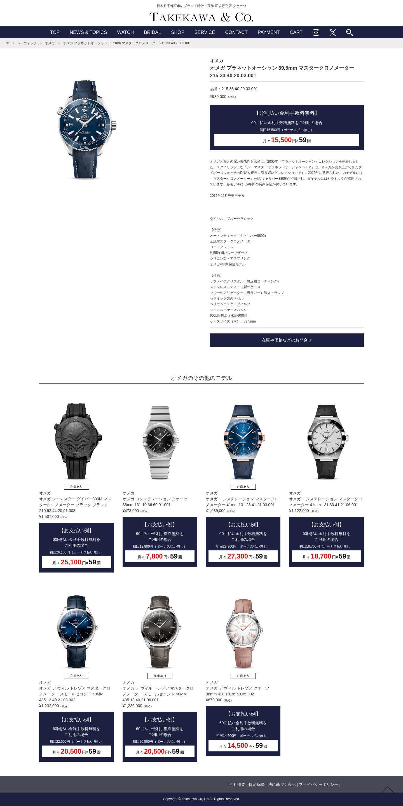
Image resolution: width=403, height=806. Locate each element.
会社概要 (237, 784)
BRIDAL (152, 32)
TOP (55, 32)
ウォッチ (30, 43)
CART (296, 32)
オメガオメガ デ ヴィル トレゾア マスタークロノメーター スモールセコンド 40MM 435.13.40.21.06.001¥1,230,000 (160, 671)
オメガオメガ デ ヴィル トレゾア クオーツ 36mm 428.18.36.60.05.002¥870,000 (243, 668)
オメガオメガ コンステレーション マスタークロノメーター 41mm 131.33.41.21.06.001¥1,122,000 (326, 479)
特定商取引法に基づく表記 (272, 784)
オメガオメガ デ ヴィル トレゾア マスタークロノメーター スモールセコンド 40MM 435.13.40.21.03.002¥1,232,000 (76, 671)
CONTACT (236, 32)
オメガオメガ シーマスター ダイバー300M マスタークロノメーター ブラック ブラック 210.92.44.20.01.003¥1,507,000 (76, 482)
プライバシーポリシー (318, 784)
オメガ (50, 43)
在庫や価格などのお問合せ (287, 340)
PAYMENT (269, 32)
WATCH (125, 32)
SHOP (177, 32)
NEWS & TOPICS (88, 32)
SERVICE (205, 32)
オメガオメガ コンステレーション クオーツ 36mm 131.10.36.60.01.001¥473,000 (160, 479)
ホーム (11, 43)
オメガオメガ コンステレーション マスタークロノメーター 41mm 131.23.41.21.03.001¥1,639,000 (243, 479)
